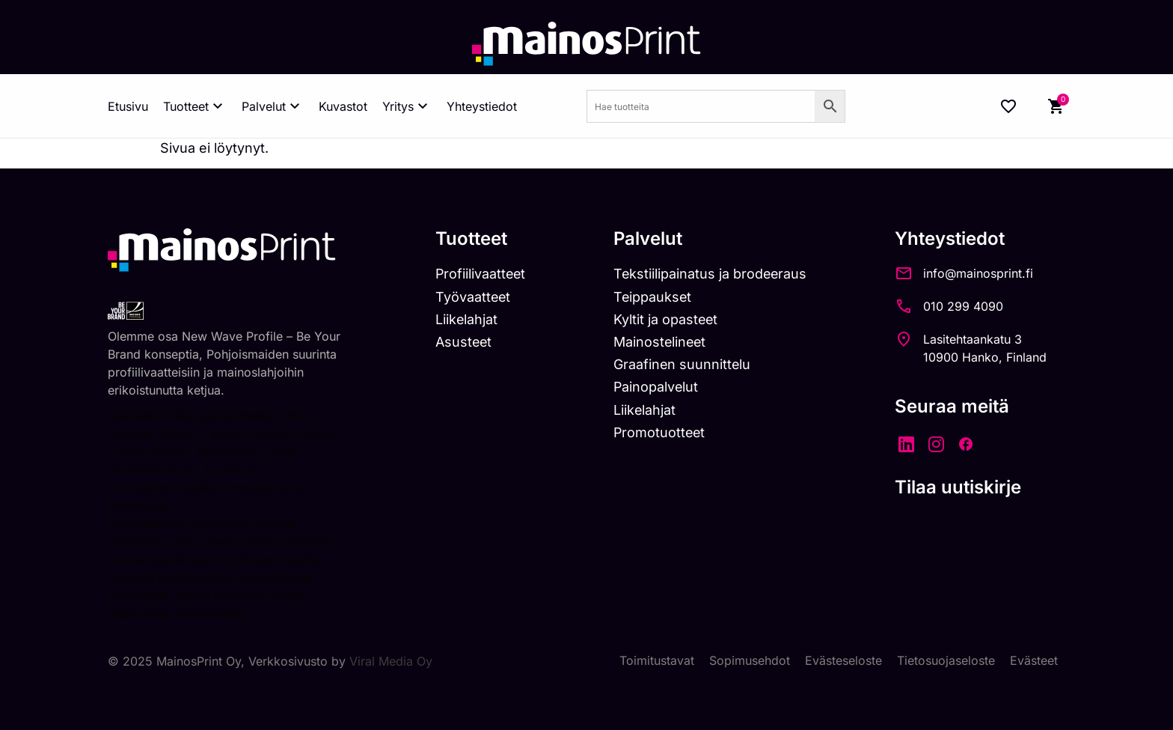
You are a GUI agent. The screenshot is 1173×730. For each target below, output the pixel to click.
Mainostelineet (663, 342)
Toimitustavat (656, 661)
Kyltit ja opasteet (668, 319)
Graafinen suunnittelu (685, 364)
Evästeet (1034, 661)
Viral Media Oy (390, 661)
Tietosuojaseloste (946, 661)
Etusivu (128, 106)
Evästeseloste (843, 661)
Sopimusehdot (749, 661)
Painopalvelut (659, 387)
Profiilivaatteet (481, 274)
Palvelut (273, 106)
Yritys (407, 106)
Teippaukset (655, 297)
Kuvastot (343, 106)
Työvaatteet (473, 297)
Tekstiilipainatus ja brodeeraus (713, 274)
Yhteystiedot (482, 106)
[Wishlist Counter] (1008, 106)
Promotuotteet (662, 432)
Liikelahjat (466, 319)
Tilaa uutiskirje (962, 487)
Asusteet (464, 342)
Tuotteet (195, 106)
